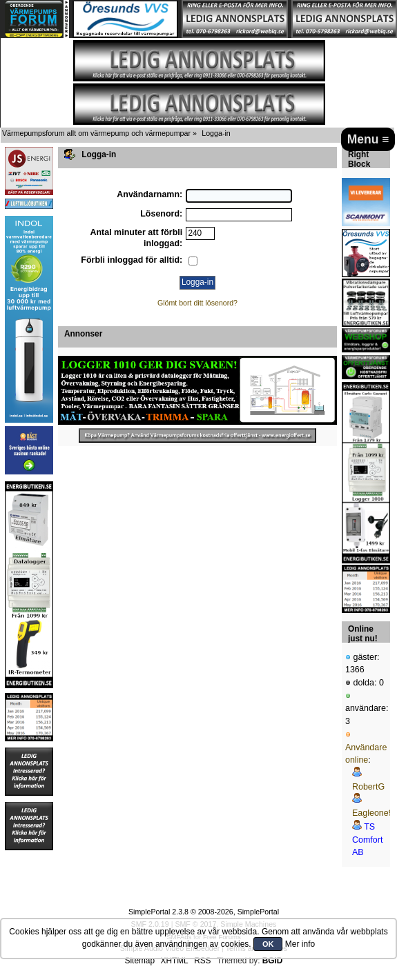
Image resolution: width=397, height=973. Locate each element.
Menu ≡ (368, 139)
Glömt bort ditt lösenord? (197, 303)
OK (268, 944)
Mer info (300, 944)
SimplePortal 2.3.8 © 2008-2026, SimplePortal (203, 911)
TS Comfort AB (367, 839)
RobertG (368, 787)
